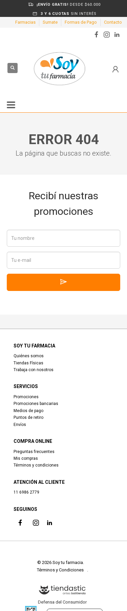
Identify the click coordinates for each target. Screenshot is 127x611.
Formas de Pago (81, 22)
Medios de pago (28, 410)
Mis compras (26, 458)
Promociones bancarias (36, 403)
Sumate (50, 22)
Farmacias (25, 22)
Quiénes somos (29, 356)
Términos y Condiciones (60, 569)
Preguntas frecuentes (34, 451)
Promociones (26, 396)
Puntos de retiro (28, 417)
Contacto (113, 22)
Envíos (20, 424)
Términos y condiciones (36, 465)
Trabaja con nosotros (34, 369)
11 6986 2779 (26, 492)
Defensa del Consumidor (62, 602)
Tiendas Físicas (28, 363)
